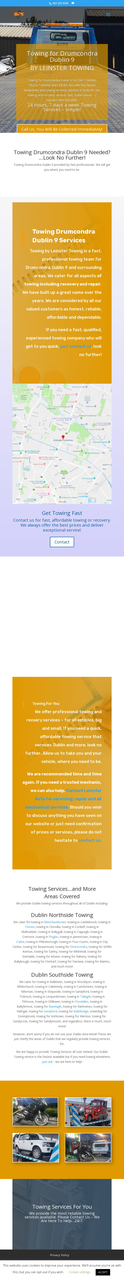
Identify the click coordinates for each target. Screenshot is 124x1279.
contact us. (90, 840)
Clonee (30, 927)
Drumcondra (78, 947)
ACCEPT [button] (103, 1272)
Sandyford (50, 1011)
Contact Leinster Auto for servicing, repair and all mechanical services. (63, 799)
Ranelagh (55, 1006)
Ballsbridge (81, 1011)
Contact (62, 542)
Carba (20, 942)
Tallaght (85, 996)
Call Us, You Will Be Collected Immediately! (62, 130)
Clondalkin (81, 1001)
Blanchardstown (55, 922)
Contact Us (79, 1216)
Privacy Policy (59, 1255)
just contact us (75, 346)
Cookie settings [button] (79, 1272)
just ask (47, 1062)
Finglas (53, 937)
